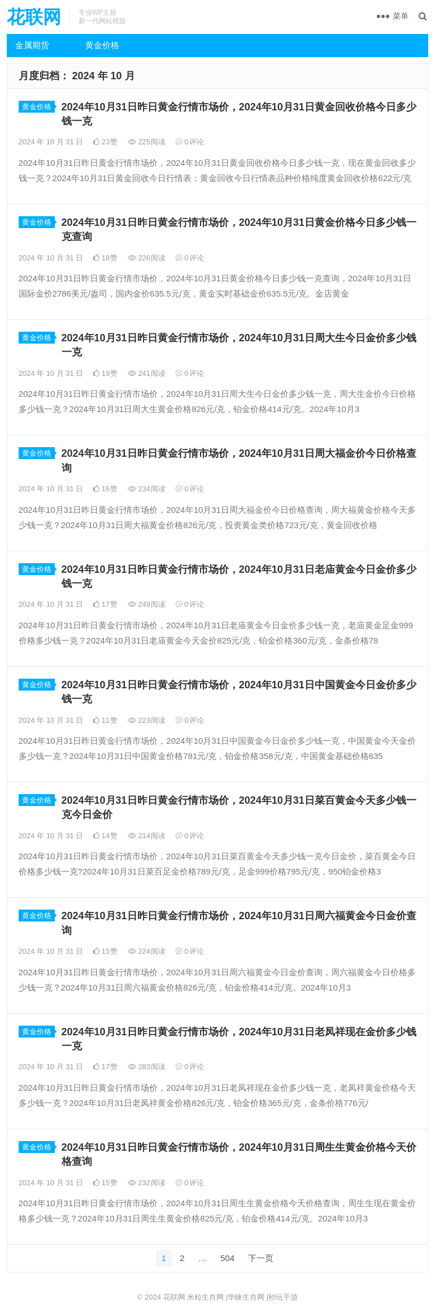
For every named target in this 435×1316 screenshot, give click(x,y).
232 (147, 1182)
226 (147, 258)
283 (147, 1066)
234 (147, 489)
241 (147, 373)
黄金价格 (102, 45)
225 (147, 142)
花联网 (34, 17)
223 (147, 720)
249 (147, 604)
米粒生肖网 (205, 1297)
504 (227, 1258)
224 (147, 951)
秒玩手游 (283, 1297)
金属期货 (32, 45)
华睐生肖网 (246, 1297)
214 (147, 835)
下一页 (260, 1258)
